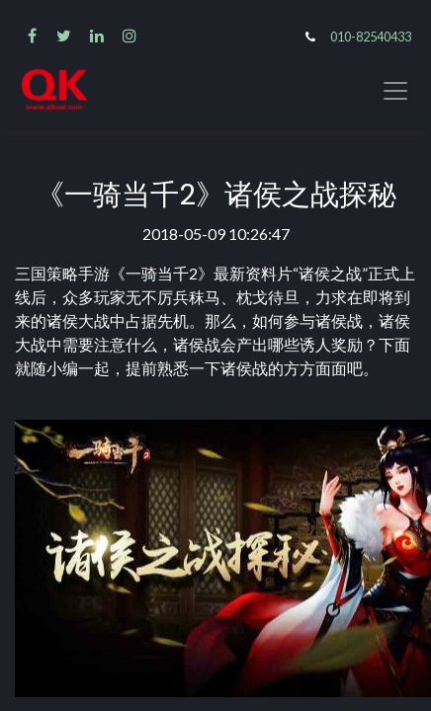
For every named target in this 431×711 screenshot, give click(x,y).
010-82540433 (370, 36)
